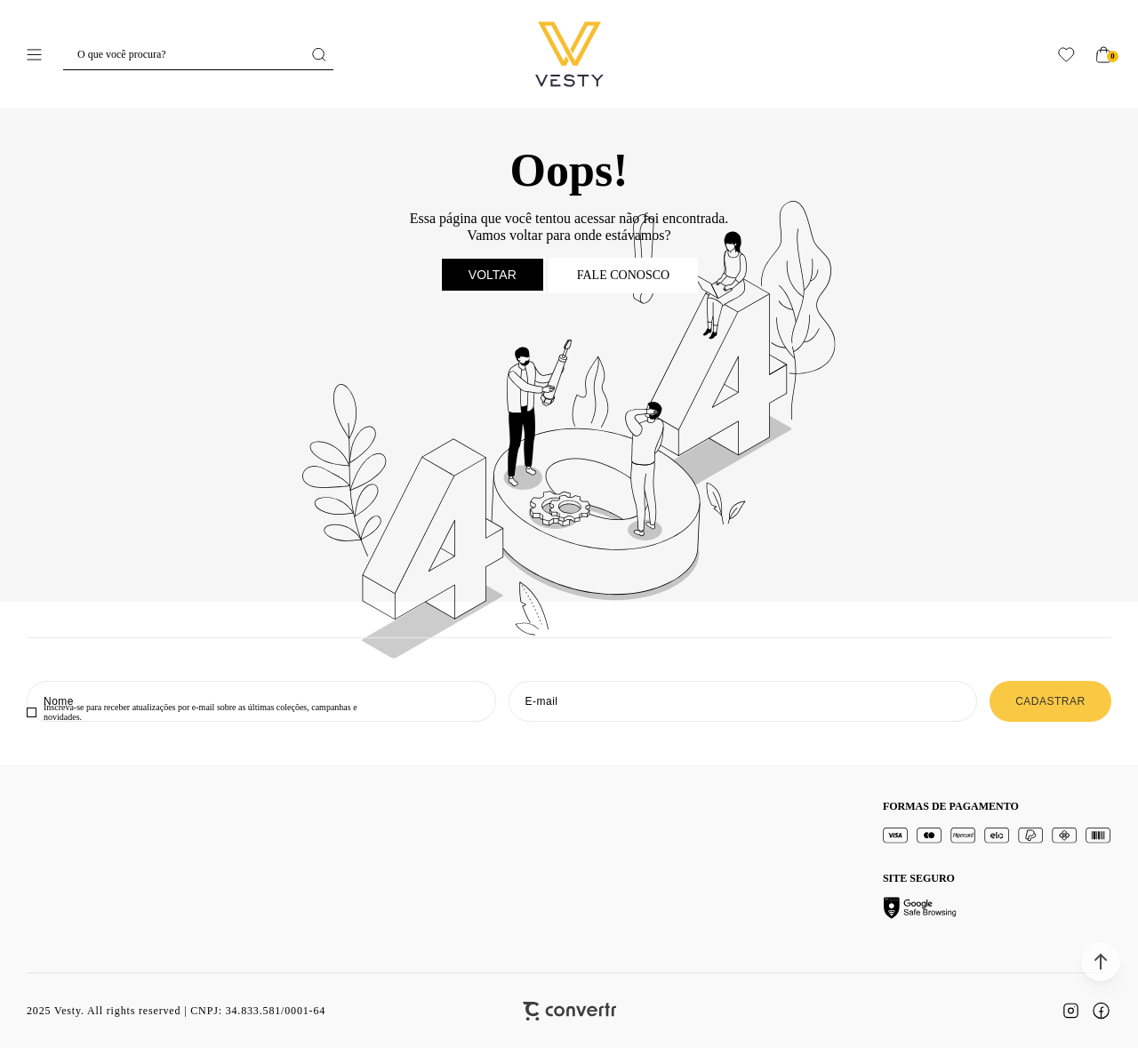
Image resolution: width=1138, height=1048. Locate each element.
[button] (1100, 961)
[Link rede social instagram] (1070, 1010)
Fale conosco (623, 275)
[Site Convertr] (569, 1011)
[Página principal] (569, 54)
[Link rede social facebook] (1100, 1010)
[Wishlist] (1066, 54)
